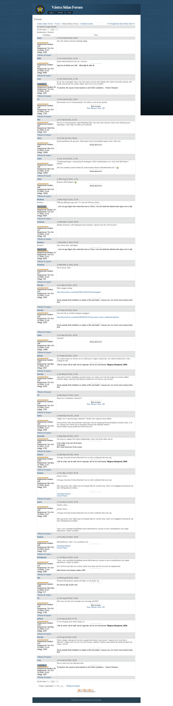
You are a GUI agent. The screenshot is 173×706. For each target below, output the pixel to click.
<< (48, 29)
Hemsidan (60, 12)
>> (57, 29)
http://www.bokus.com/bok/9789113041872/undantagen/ (79, 292)
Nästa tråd (128, 24)
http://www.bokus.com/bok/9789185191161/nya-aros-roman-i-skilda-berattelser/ (88, 317)
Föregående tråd (115, 24)
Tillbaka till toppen (44, 55)
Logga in (51, 12)
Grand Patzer (62, 496)
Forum (69, 12)
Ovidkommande (87, 24)
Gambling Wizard (64, 494)
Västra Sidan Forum (67, 7)
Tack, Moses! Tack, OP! (96, 108)
